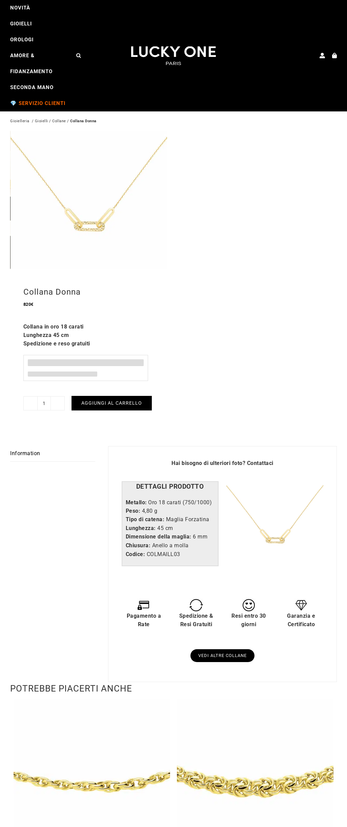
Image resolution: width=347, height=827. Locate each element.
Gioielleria (19, 122)
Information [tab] (25, 450)
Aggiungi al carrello (111, 400)
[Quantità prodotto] (44, 400)
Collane (59, 122)
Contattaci (260, 460)
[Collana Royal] (255, 700)
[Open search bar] (78, 55)
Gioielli (41, 122)
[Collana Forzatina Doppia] (92, 700)
